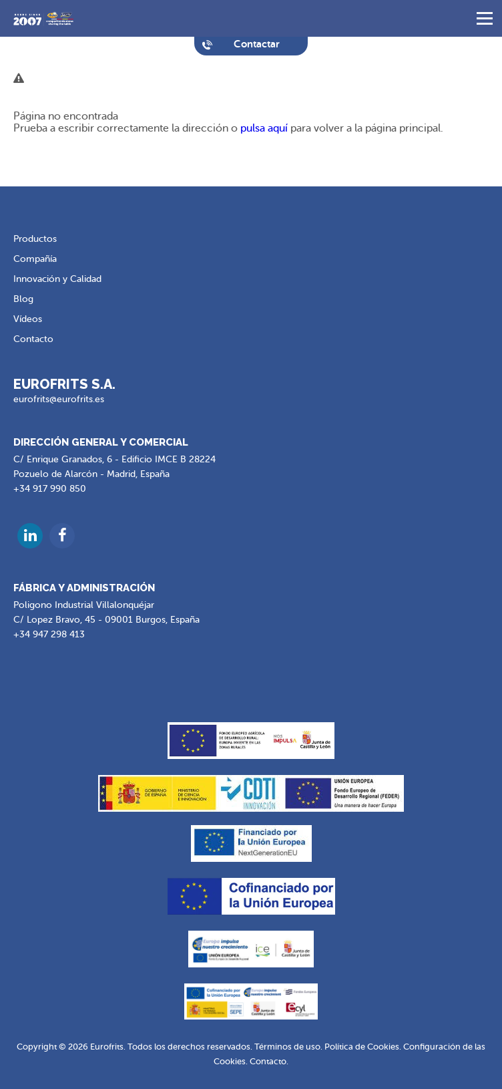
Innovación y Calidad (57, 279)
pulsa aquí (264, 128)
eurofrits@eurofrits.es (58, 399)
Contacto (33, 339)
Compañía (35, 259)
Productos (35, 239)
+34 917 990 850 (49, 489)
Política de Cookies (361, 1047)
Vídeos (27, 319)
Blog (23, 299)
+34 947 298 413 (49, 634)
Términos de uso (287, 1047)
